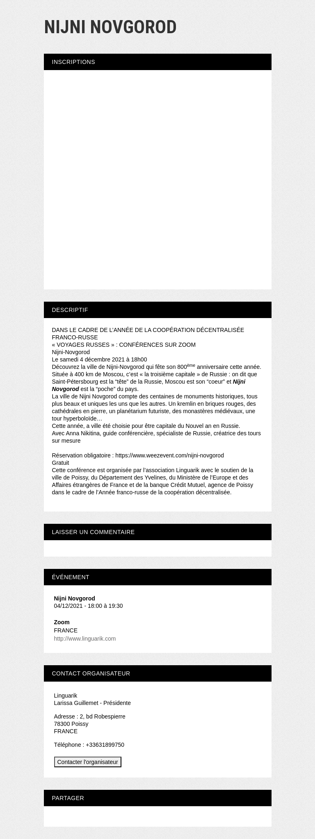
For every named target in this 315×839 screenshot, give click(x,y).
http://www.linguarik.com (85, 638)
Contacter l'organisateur (87, 762)
